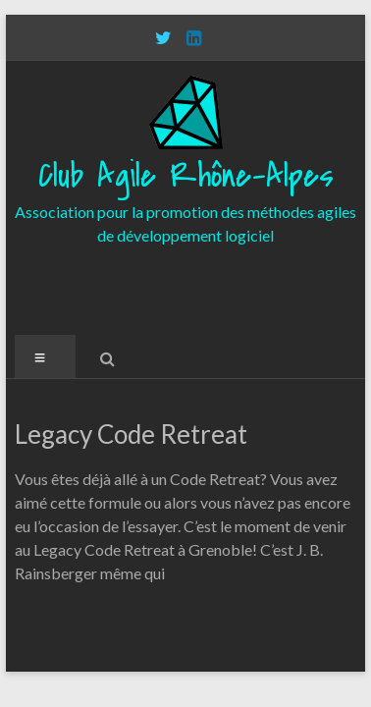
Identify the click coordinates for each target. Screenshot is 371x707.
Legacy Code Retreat (131, 434)
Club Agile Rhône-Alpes (186, 176)
